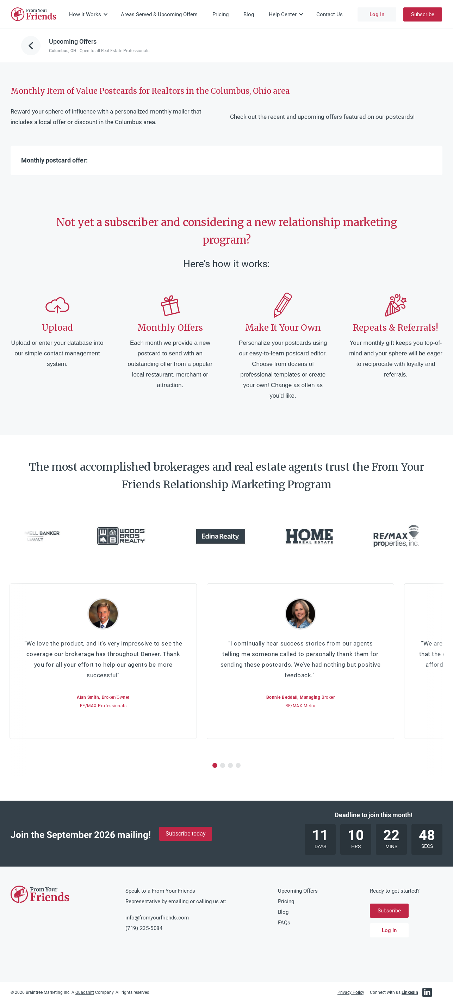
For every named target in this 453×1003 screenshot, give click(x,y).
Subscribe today (186, 833)
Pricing (220, 14)
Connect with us (394, 992)
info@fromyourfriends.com (157, 918)
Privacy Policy (350, 992)
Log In (377, 14)
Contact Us (329, 14)
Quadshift (84, 992)
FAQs (284, 922)
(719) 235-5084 (143, 928)
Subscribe (422, 14)
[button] (88, 14)
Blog (248, 14)
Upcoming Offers (298, 891)
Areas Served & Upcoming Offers (159, 14)
